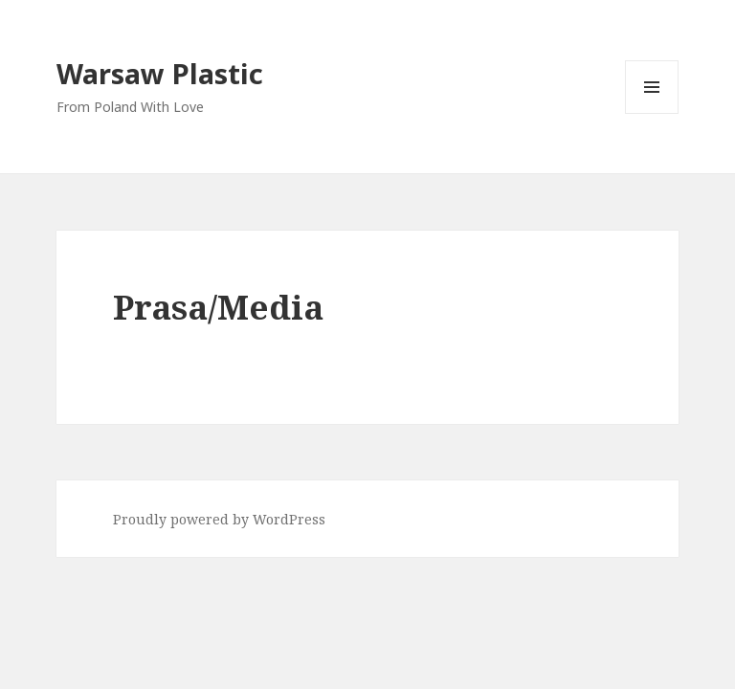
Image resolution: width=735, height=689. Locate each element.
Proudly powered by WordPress (219, 519)
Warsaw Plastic (159, 73)
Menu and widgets (652, 113)
